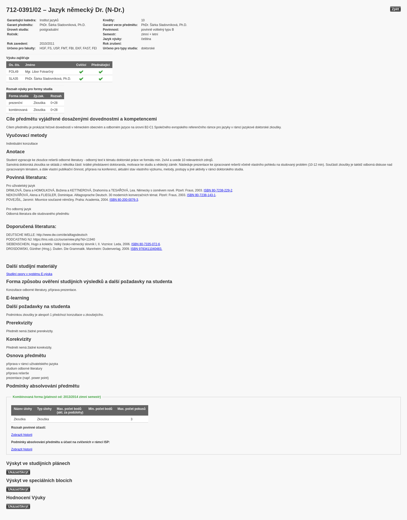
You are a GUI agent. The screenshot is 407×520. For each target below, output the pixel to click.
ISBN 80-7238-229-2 (218, 190)
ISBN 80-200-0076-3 (124, 200)
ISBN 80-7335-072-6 (145, 244)
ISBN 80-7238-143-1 (201, 195)
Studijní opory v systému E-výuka (29, 274)
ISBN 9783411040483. (146, 249)
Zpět (395, 9)
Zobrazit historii (21, 435)
